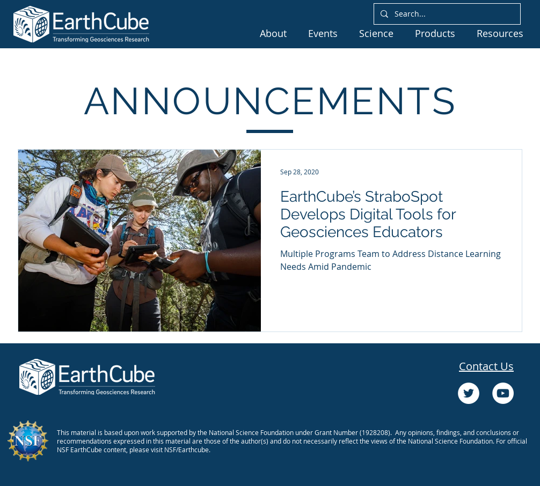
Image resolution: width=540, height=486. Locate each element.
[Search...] (446, 14)
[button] (273, 33)
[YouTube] (503, 393)
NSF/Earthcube (186, 449)
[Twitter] (468, 393)
